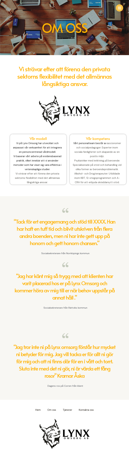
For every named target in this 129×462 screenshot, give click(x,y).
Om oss (51, 410)
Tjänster (67, 410)
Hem (38, 410)
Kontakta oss (86, 410)
